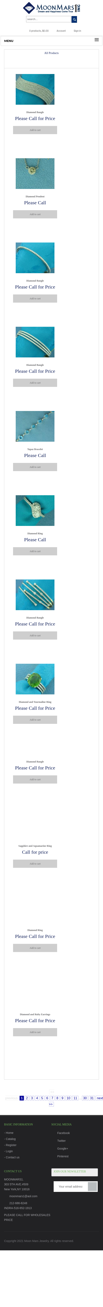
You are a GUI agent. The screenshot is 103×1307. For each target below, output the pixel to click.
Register (11, 1145)
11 (75, 1098)
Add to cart (35, 130)
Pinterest (60, 1156)
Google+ (59, 1148)
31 (92, 1098)
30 (85, 1098)
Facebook (60, 1133)
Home (9, 1132)
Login (9, 1151)
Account (58, 31)
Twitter (58, 1140)
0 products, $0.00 (36, 31)
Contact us (13, 1157)
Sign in (74, 31)
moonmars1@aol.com (23, 1196)
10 (68, 1098)
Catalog (11, 1139)
